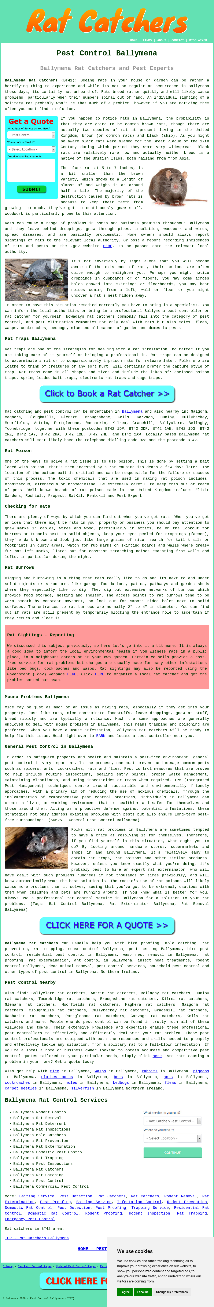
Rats (105, 92)
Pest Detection (76, 1196)
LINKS (147, 40)
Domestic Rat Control (28, 1208)
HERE (107, 246)
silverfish (82, 1088)
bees (118, 1077)
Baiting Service (36, 1196)
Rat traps (15, 349)
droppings (81, 278)
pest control (97, 1022)
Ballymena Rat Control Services (56, 1100)
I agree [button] (125, 1292)
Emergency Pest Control (30, 1219)
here (157, 1056)
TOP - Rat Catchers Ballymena (37, 1238)
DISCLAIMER (198, 40)
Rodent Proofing (103, 1213)
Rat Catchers (111, 1196)
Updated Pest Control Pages (76, 1266)
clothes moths (57, 1077)
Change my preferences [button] (172, 1292)
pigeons (201, 1071)
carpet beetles (21, 1088)
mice (54, 1071)
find (21, 993)
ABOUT (161, 40)
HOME (133, 40)
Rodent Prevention (187, 1202)
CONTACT (177, 40)
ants (168, 1077)
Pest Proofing (55, 1202)
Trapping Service (150, 1208)
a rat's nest (103, 295)
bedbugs (121, 1083)
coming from (102, 290)
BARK (100, 736)
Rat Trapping (192, 1213)
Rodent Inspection (149, 1213)
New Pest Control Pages (34, 1266)
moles (71, 1083)
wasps (100, 1071)
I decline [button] (142, 1292)
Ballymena (132, 411)
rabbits (150, 1071)
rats (142, 267)
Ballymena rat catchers (31, 943)
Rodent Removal (180, 1196)
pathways (159, 584)
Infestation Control (139, 1202)
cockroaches (17, 1083)
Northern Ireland (119, 972)
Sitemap (8, 1266)
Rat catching (18, 411)
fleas (170, 1083)
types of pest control (43, 972)
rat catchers (101, 316)
